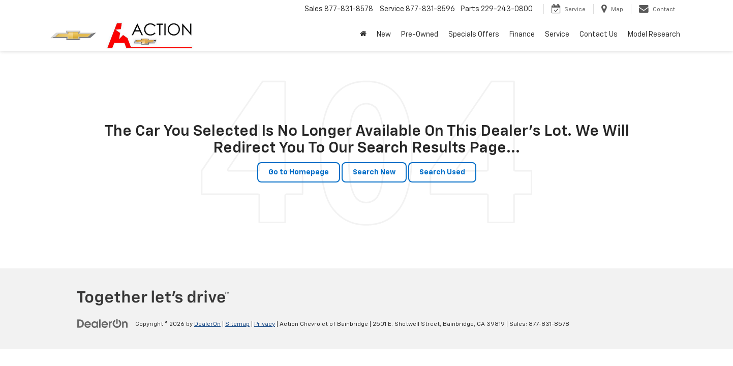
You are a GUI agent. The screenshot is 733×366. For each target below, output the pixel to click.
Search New (374, 172)
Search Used (442, 172)
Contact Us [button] (598, 34)
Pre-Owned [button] (419, 34)
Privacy (264, 324)
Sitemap (237, 324)
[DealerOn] (103, 323)
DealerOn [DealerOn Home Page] (207, 324)
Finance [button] (522, 34)
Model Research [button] (654, 34)
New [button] (384, 34)
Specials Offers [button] (473, 34)
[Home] (363, 34)
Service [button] (557, 34)
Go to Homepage (298, 172)
